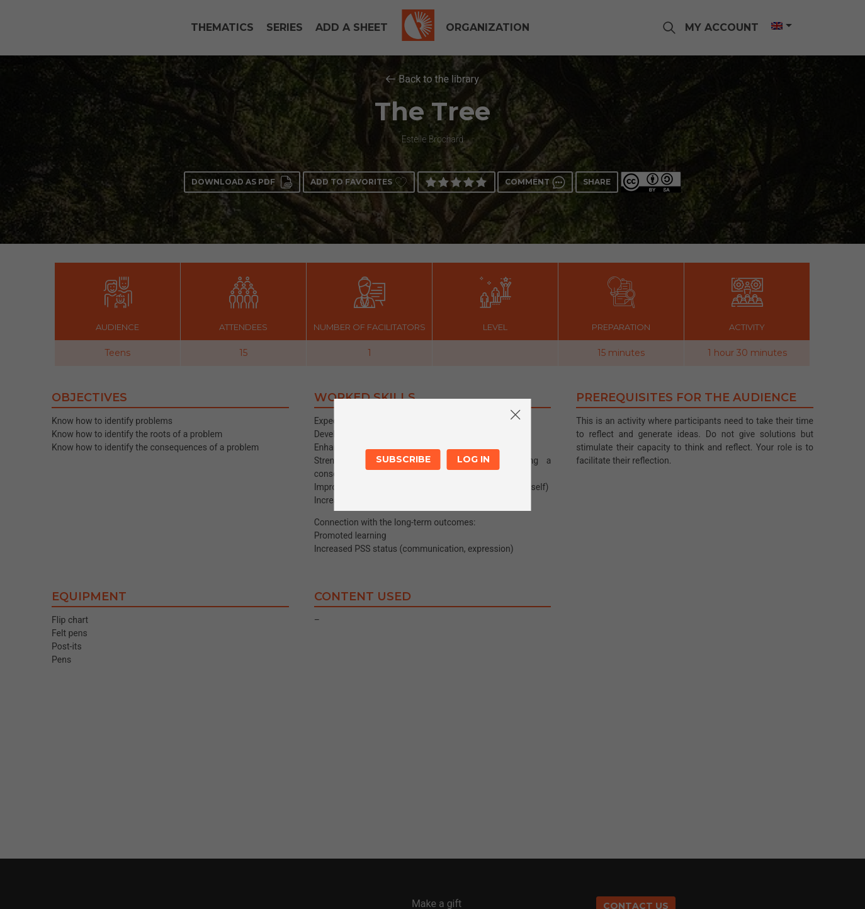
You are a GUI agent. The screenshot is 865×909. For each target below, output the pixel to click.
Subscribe (403, 459)
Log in (473, 459)
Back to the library (439, 79)
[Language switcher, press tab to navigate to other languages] (777, 25)
